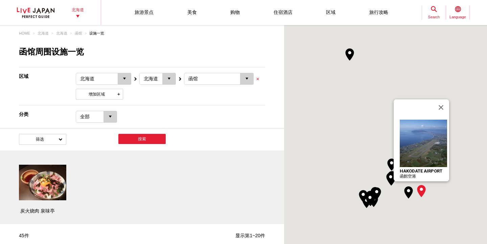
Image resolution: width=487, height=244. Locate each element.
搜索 (142, 139)
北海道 (43, 33)
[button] (421, 191)
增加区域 (97, 94)
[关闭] (441, 107)
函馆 (78, 33)
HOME (24, 33)
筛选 (40, 139)
